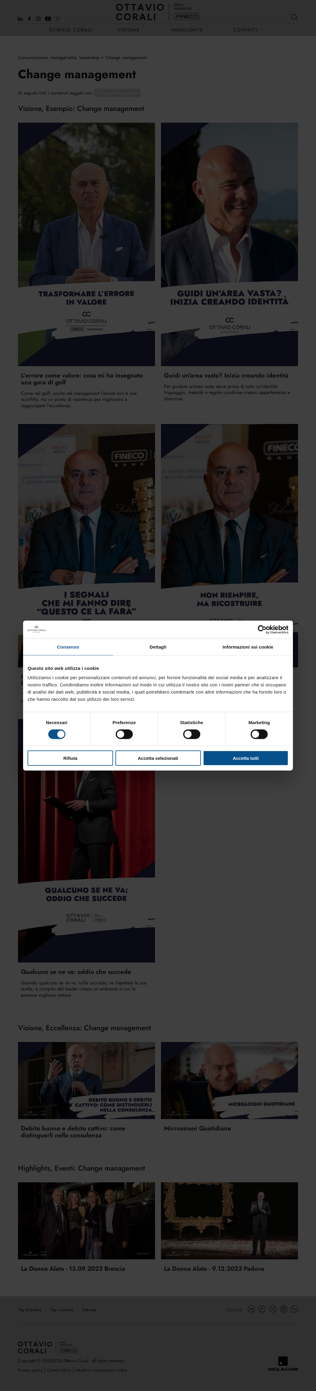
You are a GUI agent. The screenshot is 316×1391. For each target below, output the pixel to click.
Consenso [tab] (68, 646)
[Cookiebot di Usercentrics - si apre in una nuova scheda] (262, 629)
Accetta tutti (246, 758)
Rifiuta (70, 758)
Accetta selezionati (158, 758)
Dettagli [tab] (158, 646)
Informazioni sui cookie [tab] (248, 646)
